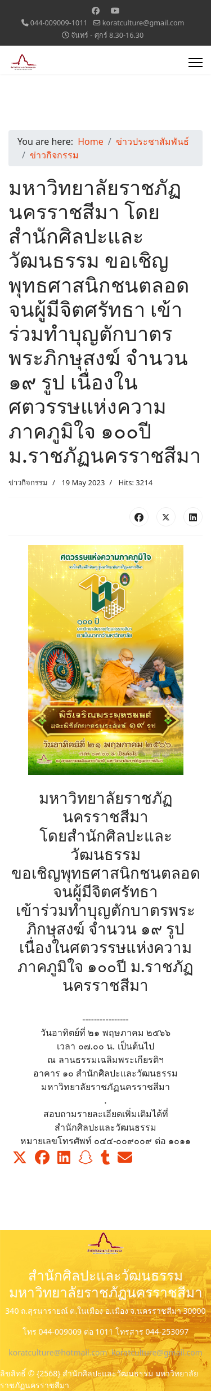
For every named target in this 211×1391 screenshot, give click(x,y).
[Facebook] (96, 10)
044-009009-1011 (59, 23)
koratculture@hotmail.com (57, 1352)
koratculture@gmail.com (143, 23)
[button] (19, 1157)
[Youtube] (115, 10)
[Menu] (195, 62)
